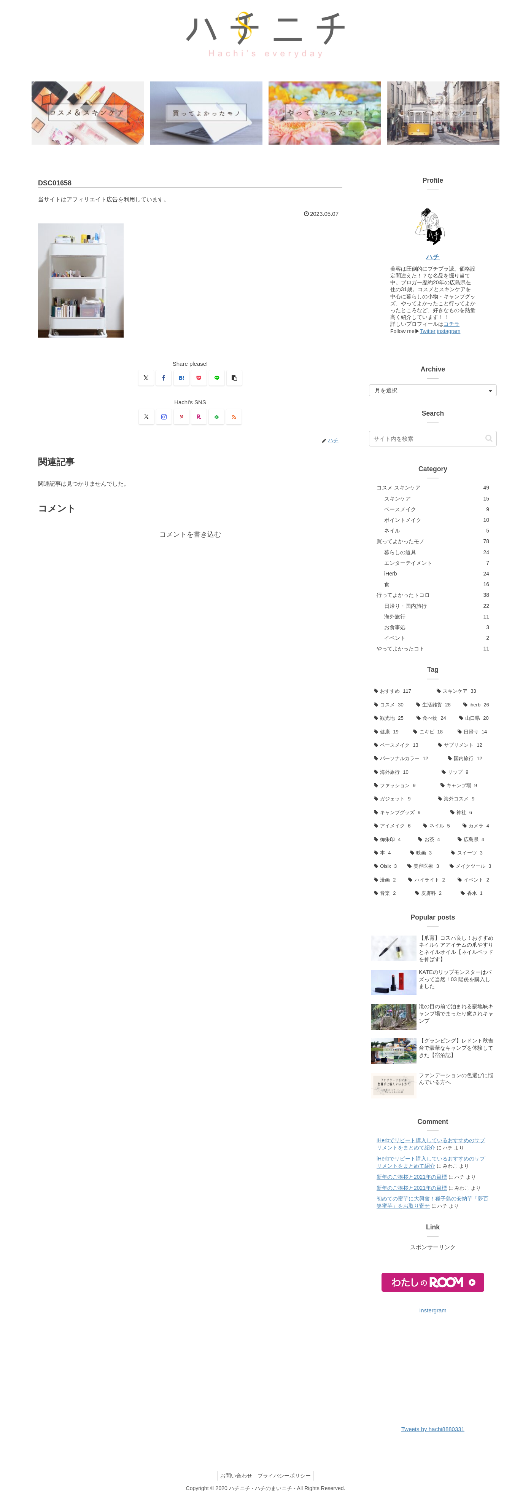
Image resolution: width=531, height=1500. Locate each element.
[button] (234, 378)
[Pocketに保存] (199, 378)
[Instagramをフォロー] (164, 417)
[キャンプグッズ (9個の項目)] (407, 813)
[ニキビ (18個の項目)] (430, 732)
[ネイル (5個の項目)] (437, 826)
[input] (433, 439)
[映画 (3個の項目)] (425, 853)
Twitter (428, 331)
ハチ (433, 257)
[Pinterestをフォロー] (181, 417)
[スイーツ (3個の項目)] (471, 853)
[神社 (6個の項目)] (471, 813)
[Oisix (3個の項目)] (386, 867)
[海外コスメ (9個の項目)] (465, 799)
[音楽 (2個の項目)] (389, 894)
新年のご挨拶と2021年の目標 (412, 1177)
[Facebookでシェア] (163, 378)
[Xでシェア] (146, 378)
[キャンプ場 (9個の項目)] (466, 786)
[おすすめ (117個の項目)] (400, 692)
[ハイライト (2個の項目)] (428, 880)
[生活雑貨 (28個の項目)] (435, 705)
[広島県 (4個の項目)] (474, 840)
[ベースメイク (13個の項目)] (401, 746)
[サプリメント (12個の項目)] (465, 746)
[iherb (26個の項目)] (477, 705)
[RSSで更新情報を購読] (234, 417)
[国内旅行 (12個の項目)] (470, 759)
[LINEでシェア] (216, 378)
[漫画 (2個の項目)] (386, 880)
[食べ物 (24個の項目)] (432, 719)
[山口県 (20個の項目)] (475, 719)
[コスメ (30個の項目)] (390, 705)
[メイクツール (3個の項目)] (470, 867)
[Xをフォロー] (146, 417)
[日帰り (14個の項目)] (474, 732)
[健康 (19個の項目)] (388, 732)
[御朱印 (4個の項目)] (391, 840)
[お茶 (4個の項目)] (433, 840)
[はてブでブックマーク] (181, 378)
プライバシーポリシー (285, 1476)
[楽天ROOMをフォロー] (199, 417)
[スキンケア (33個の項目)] (464, 692)
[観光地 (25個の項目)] (390, 719)
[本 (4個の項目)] (387, 853)
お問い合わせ (235, 1476)
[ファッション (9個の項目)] (402, 786)
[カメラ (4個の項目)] (477, 826)
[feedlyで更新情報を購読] (216, 417)
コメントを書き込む (190, 535)
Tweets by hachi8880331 (432, 1430)
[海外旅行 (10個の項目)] (403, 772)
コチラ (451, 325)
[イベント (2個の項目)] (474, 880)
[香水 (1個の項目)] (476, 894)
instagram (448, 331)
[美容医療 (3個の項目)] (423, 867)
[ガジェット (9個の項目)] (401, 799)
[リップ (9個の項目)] (466, 772)
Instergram (433, 1311)
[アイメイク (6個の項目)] (393, 826)
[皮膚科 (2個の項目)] (433, 894)
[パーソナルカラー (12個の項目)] (406, 759)
